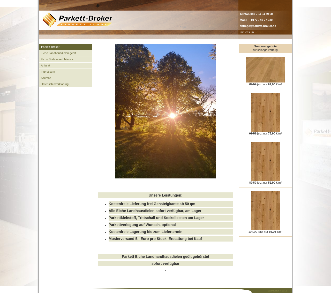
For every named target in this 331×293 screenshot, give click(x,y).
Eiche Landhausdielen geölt (58, 53)
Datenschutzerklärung (55, 84)
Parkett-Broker (50, 46)
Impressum (247, 32)
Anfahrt (45, 65)
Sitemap (46, 77)
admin (259, 32)
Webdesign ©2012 (277, 290)
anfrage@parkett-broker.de (258, 25)
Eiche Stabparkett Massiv (57, 59)
